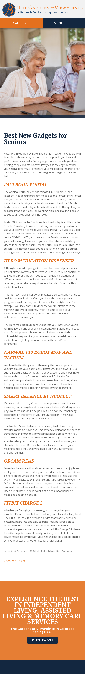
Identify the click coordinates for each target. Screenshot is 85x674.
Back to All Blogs (14, 561)
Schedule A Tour (42, 640)
